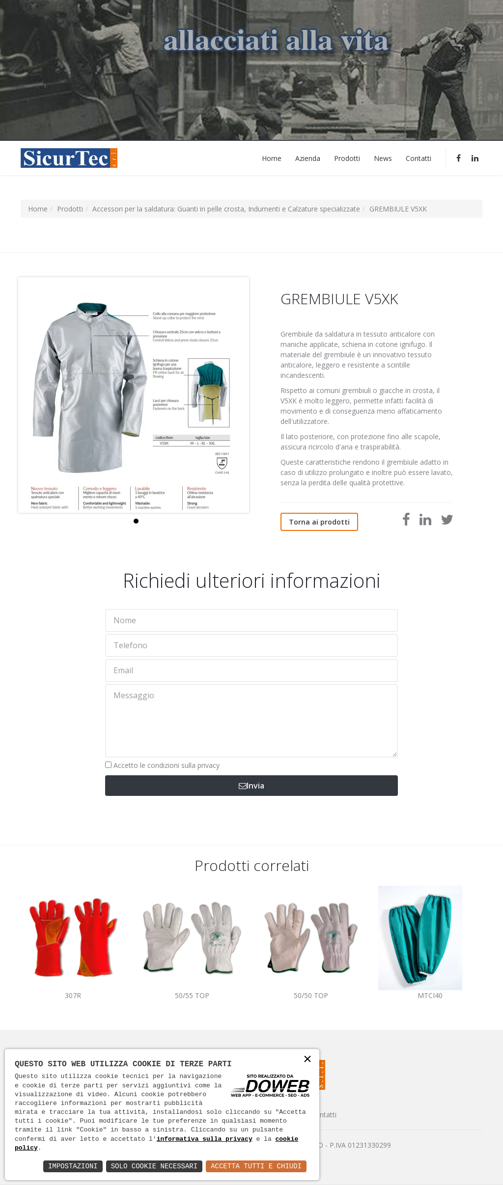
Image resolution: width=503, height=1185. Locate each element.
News (383, 157)
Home (271, 157)
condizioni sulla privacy (183, 765)
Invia (251, 785)
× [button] (307, 1060)
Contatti (418, 157)
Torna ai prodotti (319, 522)
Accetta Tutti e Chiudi (256, 1166)
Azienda (307, 157)
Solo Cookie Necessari (154, 1166)
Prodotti (347, 157)
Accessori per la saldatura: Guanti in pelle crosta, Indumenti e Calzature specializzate (226, 208)
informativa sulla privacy (204, 1139)
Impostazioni (73, 1166)
